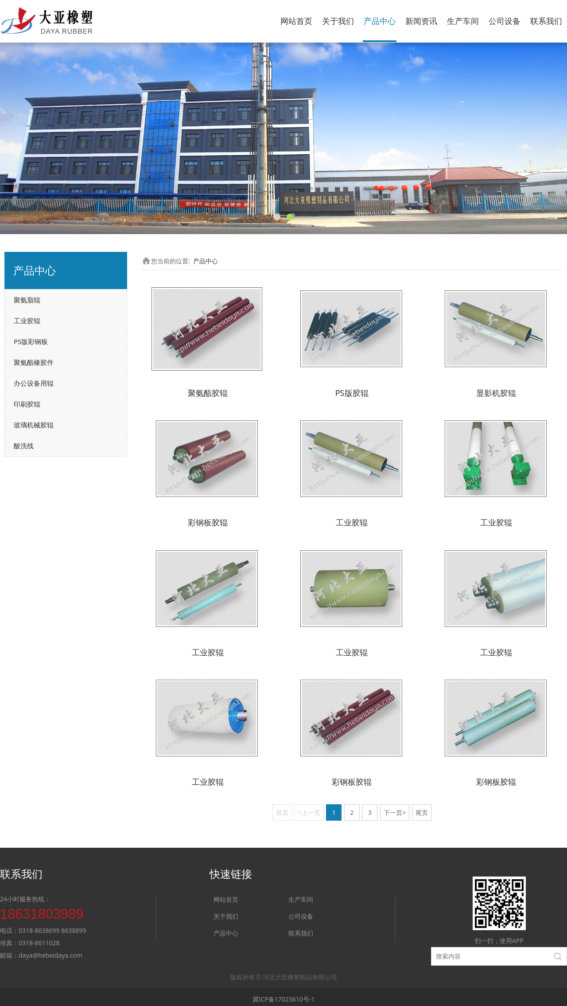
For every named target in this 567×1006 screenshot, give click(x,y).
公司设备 (504, 21)
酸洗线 (24, 445)
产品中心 (380, 21)
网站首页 (296, 21)
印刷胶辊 (27, 403)
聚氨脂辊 (27, 299)
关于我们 (338, 21)
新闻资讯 (421, 21)
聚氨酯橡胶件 (34, 362)
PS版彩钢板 (31, 341)
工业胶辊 (27, 320)
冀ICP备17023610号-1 (283, 995)
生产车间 (463, 21)
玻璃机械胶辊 (34, 424)
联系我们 (546, 21)
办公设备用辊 (34, 383)
